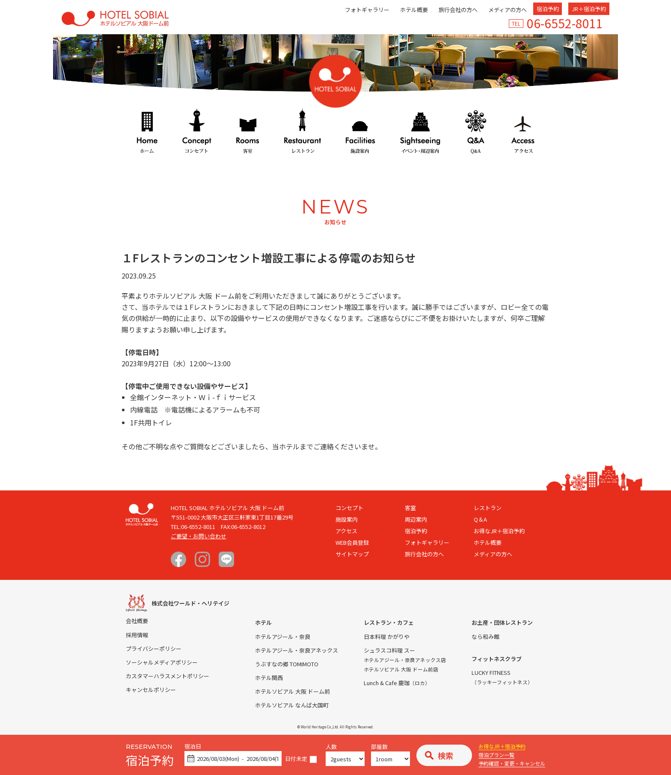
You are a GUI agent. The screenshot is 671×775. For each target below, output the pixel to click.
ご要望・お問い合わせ (198, 536)
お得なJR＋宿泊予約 (502, 746)
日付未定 (296, 759)
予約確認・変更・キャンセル (511, 763)
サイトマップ (352, 554)
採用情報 (137, 635)
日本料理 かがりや (387, 636)
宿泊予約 (548, 9)
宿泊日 (192, 746)
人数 (331, 747)
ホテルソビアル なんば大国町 (292, 705)
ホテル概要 (414, 10)
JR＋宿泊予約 (589, 9)
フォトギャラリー (367, 10)
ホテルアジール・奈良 (282, 636)
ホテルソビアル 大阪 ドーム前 (292, 691)
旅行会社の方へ (458, 10)
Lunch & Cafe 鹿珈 (397, 683)
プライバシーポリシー (153, 648)
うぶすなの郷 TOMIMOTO (286, 664)
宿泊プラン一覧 (496, 754)
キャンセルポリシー (151, 690)
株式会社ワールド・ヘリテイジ (190, 603)
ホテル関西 (269, 678)
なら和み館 (485, 636)
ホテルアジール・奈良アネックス (296, 650)
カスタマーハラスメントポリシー (167, 676)
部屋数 (379, 747)
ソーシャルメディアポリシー (162, 662)
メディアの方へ (507, 10)
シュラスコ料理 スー (389, 650)
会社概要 (137, 621)
